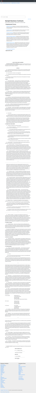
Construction (2, 367)
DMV (19, 365)
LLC (1, 375)
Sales (1, 383)
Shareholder (2, 386)
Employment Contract (9, 26)
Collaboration (2, 366)
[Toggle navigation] (34, 1)
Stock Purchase (3, 387)
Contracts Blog (21, 376)
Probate (20, 373)
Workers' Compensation (22, 374)
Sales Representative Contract (10, 42)
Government (20, 368)
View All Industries (21, 378)
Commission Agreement (9, 32)
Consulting (2, 368)
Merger (1, 379)
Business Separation (3, 365)
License (2, 374)
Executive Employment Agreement (11, 36)
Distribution (2, 369)
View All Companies (21, 379)
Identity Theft (20, 369)
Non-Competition (3, 380)
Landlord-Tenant (21, 370)
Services (2, 384)
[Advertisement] (18, 9)
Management (2, 377)
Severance (2, 385)
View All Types (20, 377)
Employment (2, 370)
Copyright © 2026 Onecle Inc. (4, 390)
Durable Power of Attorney (22, 366)
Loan (1, 376)
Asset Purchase (3, 364)
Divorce (20, 364)
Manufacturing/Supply (4, 378)
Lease (1, 373)
